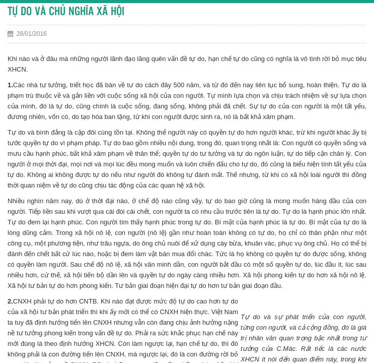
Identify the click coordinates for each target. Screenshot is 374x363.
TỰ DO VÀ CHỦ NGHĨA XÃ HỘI (66, 12)
